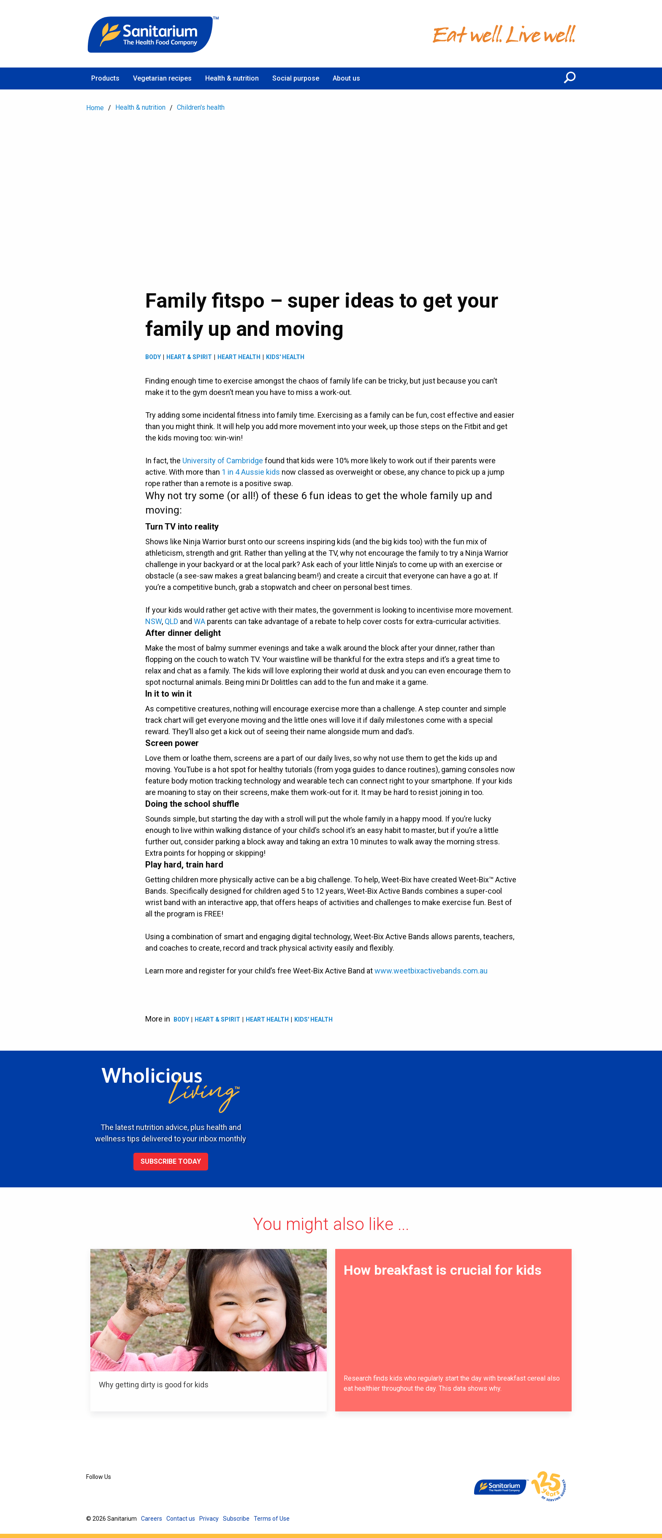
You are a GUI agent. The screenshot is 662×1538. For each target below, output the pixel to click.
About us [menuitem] (346, 78)
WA (199, 621)
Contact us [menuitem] (180, 1518)
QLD (171, 621)
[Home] (153, 34)
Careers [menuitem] (151, 1518)
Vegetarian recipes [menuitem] (162, 78)
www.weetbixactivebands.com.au (431, 970)
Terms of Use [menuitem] (272, 1518)
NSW (153, 621)
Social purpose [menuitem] (295, 78)
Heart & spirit (189, 357)
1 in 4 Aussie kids (251, 472)
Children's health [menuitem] (201, 107)
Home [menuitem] (95, 108)
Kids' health (285, 357)
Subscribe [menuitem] (236, 1518)
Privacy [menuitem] (209, 1518)
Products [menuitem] (105, 78)
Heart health (238, 357)
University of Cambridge (222, 460)
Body (153, 357)
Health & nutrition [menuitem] (232, 78)
